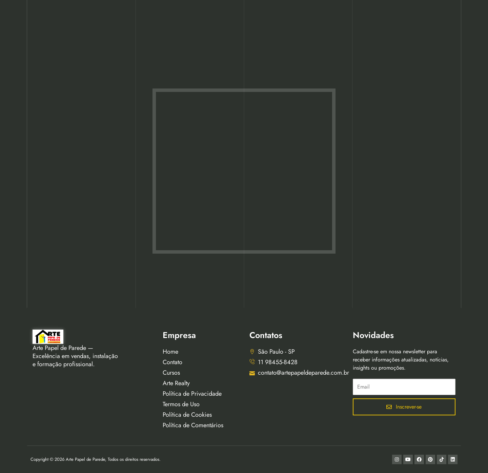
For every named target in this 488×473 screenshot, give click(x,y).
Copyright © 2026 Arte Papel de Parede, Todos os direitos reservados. (95, 459)
